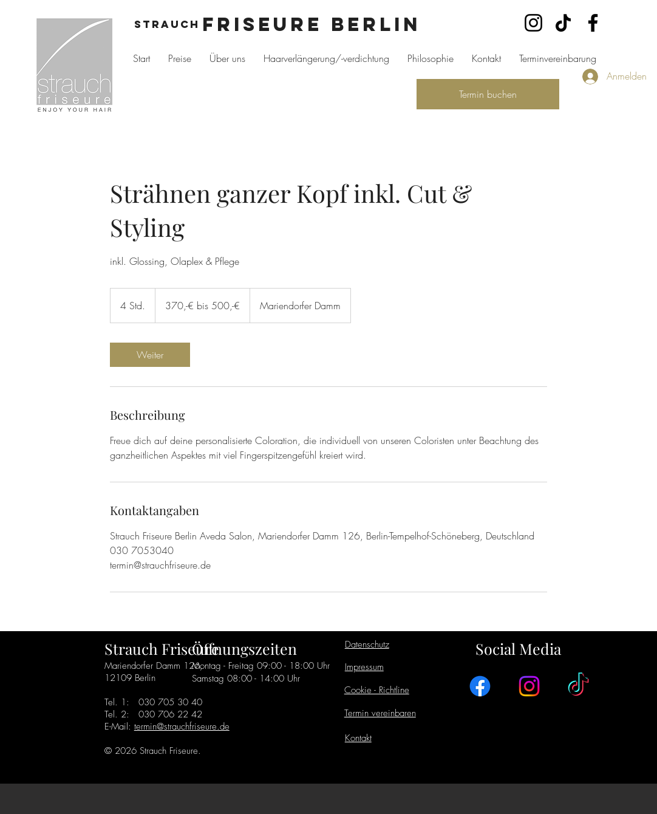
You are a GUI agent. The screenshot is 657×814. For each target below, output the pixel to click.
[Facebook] (593, 23)
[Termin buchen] (488, 94)
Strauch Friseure (161, 648)
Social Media (518, 648)
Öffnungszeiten (244, 648)
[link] (150, 355)
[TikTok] (563, 23)
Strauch (167, 24)
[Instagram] (533, 23)
